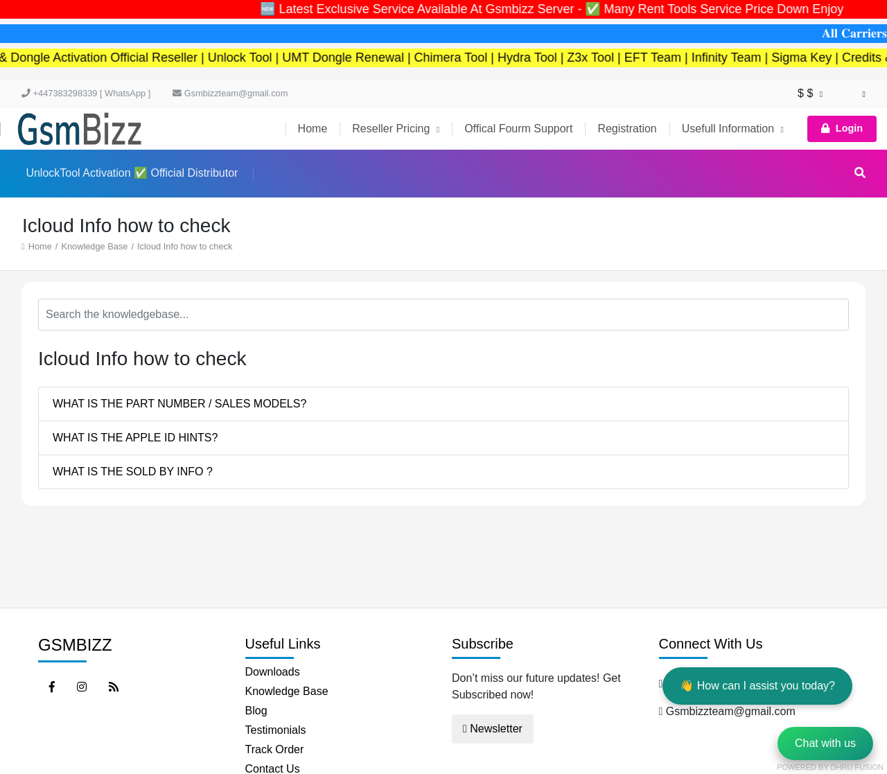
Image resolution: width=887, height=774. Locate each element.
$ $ (810, 93)
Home (313, 128)
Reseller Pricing (395, 128)
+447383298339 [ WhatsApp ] (85, 93)
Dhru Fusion (857, 767)
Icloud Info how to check (184, 246)
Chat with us (825, 743)
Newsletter (492, 729)
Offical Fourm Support (518, 128)
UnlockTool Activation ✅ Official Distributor (132, 173)
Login (842, 128)
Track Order (274, 749)
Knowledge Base (94, 246)
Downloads (272, 672)
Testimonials (275, 730)
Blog (256, 710)
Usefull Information (733, 128)
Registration (626, 128)
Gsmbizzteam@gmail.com (230, 93)
